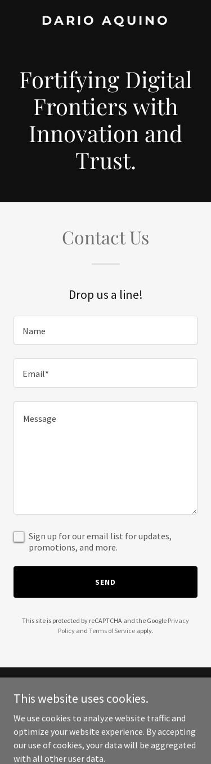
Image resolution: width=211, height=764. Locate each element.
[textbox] (105, 330)
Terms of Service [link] (112, 630)
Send (105, 582)
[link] (105, 21)
